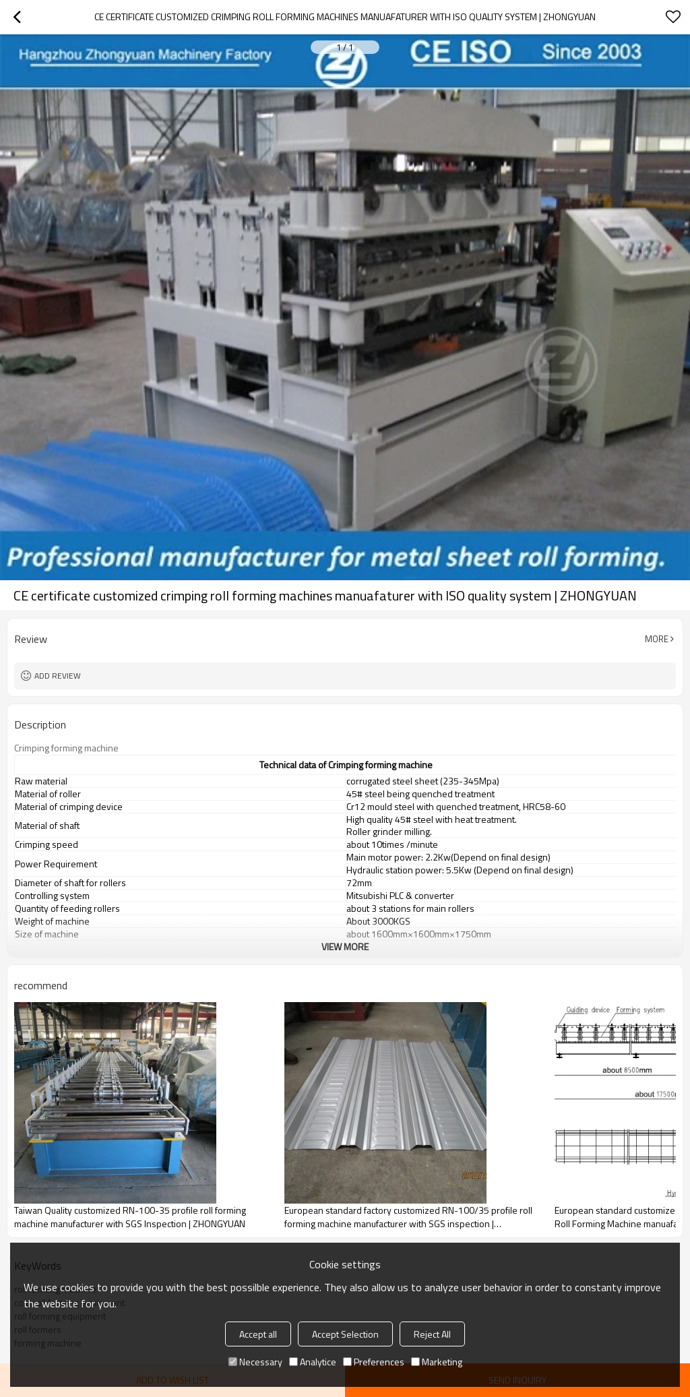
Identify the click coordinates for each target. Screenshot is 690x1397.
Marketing (436, 1362)
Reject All (432, 1334)
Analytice (312, 1362)
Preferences (373, 1362)
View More (345, 946)
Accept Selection (345, 1334)
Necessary (255, 1362)
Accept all (258, 1334)
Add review (57, 675)
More (656, 639)
